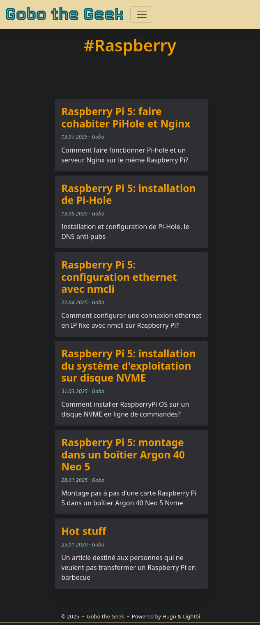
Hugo (169, 616)
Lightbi (191, 616)
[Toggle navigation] (141, 14)
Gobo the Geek (64, 14)
